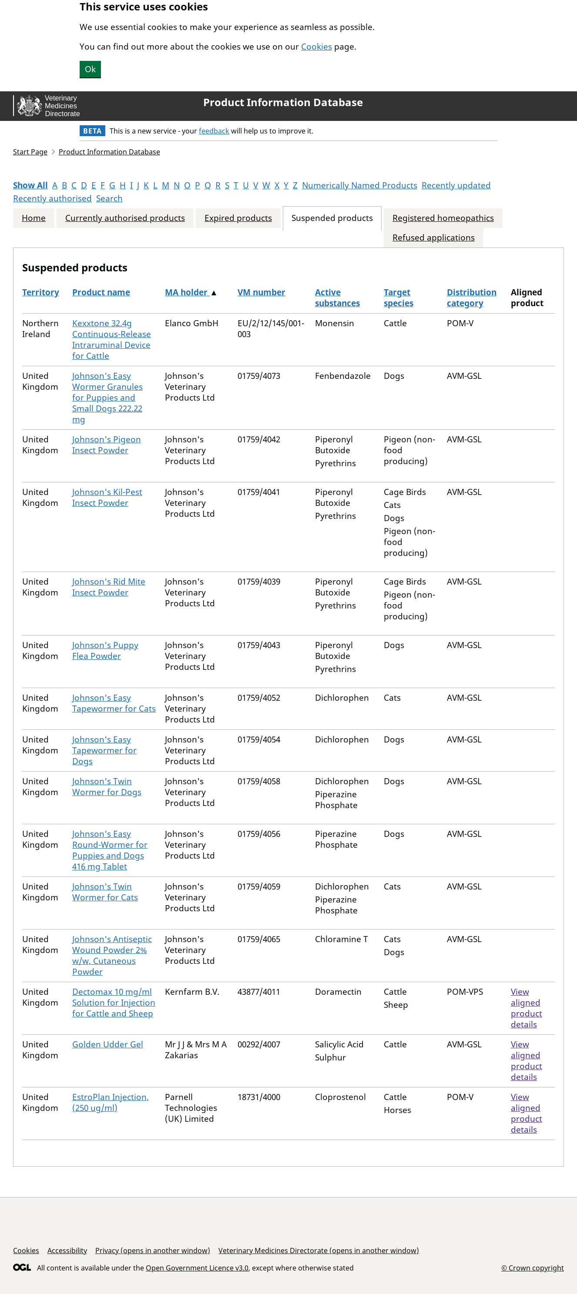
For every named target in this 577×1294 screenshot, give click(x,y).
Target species (398, 298)
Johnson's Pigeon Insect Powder (106, 445)
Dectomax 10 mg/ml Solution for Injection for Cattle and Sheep (113, 1002)
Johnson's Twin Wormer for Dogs (106, 787)
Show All (30, 185)
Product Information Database (283, 102)
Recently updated (456, 185)
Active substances (337, 298)
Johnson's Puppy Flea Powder (105, 650)
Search (109, 198)
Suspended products (332, 218)
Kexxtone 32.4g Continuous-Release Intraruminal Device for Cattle (111, 339)
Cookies (316, 46)
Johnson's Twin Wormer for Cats (105, 892)
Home (34, 218)
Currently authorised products (125, 218)
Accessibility (67, 1250)
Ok (90, 69)
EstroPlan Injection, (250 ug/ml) (110, 1102)
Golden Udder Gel (107, 1044)
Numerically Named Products (359, 185)
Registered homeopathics (443, 218)
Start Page (30, 152)
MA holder (187, 292)
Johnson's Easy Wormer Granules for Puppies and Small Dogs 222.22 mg (107, 397)
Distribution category (471, 298)
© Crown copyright (532, 1267)
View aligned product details (526, 1008)
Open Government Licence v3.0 (197, 1268)
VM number (261, 292)
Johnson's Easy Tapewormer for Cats (114, 703)
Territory (40, 292)
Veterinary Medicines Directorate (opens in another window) (318, 1250)
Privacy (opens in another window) (152, 1250)
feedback (214, 131)
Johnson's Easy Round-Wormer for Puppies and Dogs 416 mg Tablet (110, 850)
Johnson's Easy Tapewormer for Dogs (104, 750)
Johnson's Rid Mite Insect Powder (108, 587)
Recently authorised (52, 198)
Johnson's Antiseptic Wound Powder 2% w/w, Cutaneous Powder (112, 955)
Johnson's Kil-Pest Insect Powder (107, 497)
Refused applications (433, 237)
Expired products (238, 218)
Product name (101, 292)
